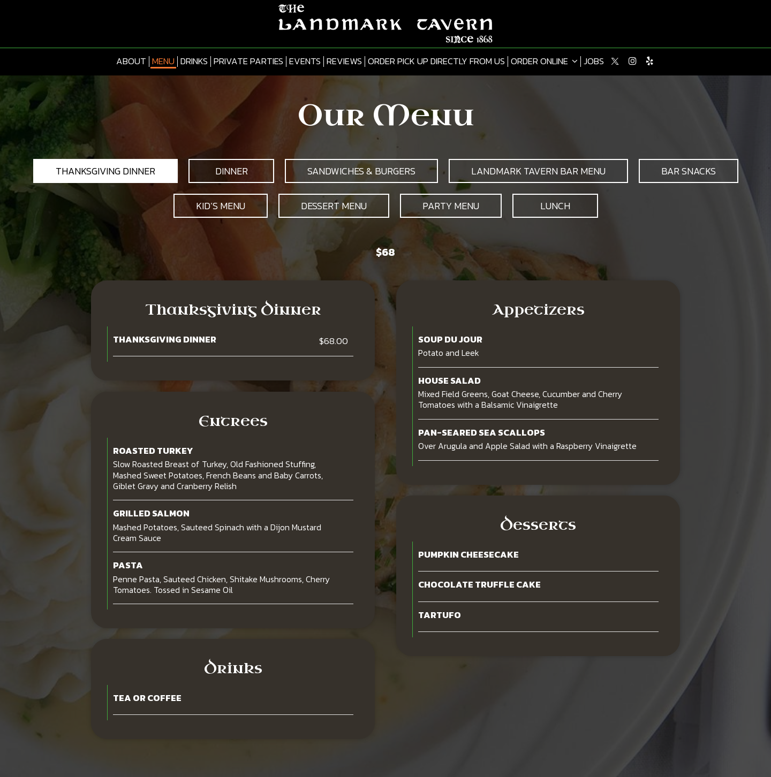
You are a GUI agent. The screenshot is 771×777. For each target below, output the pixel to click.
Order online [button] (544, 61)
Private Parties (248, 61)
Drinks (194, 61)
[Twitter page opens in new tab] (615, 61)
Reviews (344, 61)
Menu (163, 61)
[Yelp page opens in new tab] (649, 61)
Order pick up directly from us (436, 61)
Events (305, 61)
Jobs (594, 61)
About (131, 61)
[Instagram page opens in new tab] (632, 61)
